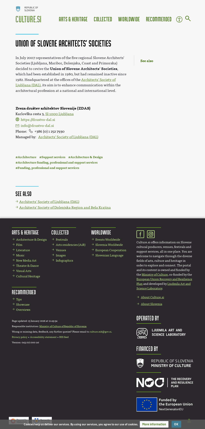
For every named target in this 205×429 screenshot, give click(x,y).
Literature (23, 250)
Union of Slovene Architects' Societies (83, 69)
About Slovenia (151, 304)
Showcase (23, 304)
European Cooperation (110, 250)
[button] (154, 424)
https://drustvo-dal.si (38, 120)
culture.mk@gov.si (100, 331)
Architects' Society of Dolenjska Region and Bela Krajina (65, 207)
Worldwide (129, 19)
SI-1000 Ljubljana (59, 114)
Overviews (23, 310)
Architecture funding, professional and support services (58, 162)
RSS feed (64, 337)
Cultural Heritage (28, 276)
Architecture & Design (86, 157)
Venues (61, 250)
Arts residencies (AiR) (70, 245)
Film (19, 245)
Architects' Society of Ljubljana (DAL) (68, 137)
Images (61, 255)
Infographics (64, 260)
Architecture (27, 157)
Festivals (62, 239)
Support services (53, 157)
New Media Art (26, 260)
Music (20, 255)
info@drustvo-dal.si (37, 126)
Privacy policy (19, 337)
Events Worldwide (107, 239)
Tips (19, 299)
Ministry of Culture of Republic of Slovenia (63, 326)
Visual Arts (23, 271)
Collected (103, 19)
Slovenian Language (109, 255)
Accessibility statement (43, 337)
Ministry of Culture (155, 274)
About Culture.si (152, 297)
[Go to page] (188, 19)
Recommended (159, 19)
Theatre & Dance (27, 266)
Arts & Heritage (73, 19)
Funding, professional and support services (48, 168)
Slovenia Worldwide (109, 245)
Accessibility (179, 19)
